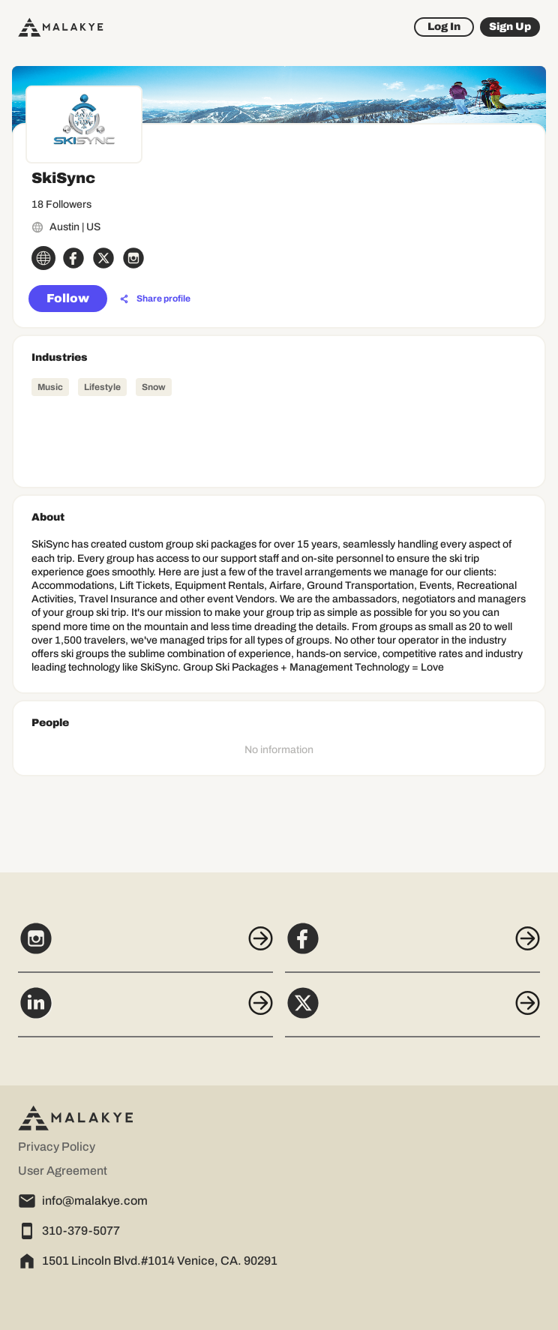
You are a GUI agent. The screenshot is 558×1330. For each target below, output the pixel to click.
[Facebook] (412, 946)
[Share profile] (155, 299)
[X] (412, 1011)
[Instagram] (145, 946)
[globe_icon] (44, 258)
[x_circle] (104, 258)
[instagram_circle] (134, 258)
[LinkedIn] (145, 1011)
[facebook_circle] (74, 258)
